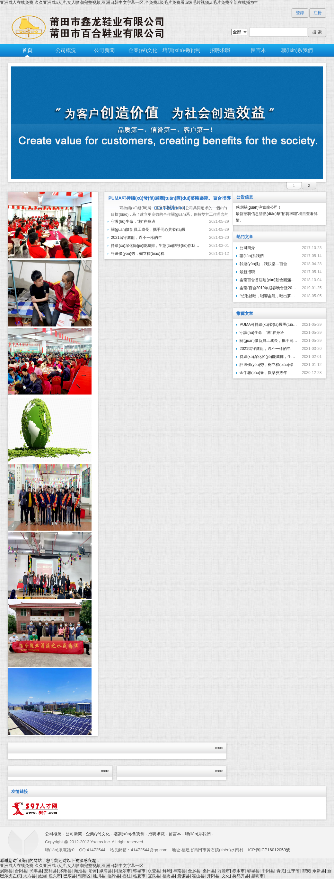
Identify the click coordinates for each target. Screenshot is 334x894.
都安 (306, 870)
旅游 (42, 875)
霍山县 (198, 875)
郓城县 (253, 870)
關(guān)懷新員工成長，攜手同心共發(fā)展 (268, 340)
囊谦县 (183, 875)
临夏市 (139, 875)
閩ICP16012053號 (273, 849)
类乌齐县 (240, 875)
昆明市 (257, 875)
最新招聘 (247, 272)
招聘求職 (156, 833)
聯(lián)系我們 (252, 256)
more (219, 748)
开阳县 (213, 875)
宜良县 (154, 875)
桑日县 (209, 870)
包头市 (54, 875)
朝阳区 (84, 875)
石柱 (126, 875)
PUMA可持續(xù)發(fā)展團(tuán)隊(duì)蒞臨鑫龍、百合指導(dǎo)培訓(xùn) (268, 324)
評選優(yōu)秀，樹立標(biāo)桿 (266, 364)
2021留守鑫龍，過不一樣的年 (265, 348)
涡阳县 (6, 870)
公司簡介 (247, 248)
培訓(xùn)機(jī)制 (129, 833)
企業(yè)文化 (98, 833)
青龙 (281, 870)
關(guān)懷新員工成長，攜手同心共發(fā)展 (148, 229)
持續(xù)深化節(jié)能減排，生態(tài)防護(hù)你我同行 (156, 245)
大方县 (29, 875)
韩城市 (139, 870)
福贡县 (169, 875)
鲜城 (167, 870)
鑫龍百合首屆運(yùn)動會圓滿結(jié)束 (268, 280)
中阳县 (268, 870)
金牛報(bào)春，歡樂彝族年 (263, 372)
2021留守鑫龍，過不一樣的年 (136, 237)
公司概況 (53, 833)
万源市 (223, 870)
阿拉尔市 (122, 870)
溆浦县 (105, 870)
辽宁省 (293, 870)
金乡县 (194, 870)
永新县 (318, 870)
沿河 (93, 870)
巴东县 (69, 875)
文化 (226, 875)
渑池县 (80, 870)
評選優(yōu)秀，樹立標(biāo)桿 (137, 253)
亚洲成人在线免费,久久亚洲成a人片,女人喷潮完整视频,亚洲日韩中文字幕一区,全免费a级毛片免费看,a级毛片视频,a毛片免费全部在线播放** (129, 2)
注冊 (317, 12)
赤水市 (238, 870)
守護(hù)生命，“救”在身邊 (262, 332)
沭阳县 (65, 870)
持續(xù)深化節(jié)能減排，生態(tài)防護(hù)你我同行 (268, 356)
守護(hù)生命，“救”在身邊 (133, 221)
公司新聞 (74, 833)
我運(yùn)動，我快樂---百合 (263, 264)
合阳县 (21, 870)
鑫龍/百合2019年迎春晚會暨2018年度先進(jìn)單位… (268, 288)
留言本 (175, 833)
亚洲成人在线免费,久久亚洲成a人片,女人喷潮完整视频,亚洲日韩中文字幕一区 (72, 865)
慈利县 (50, 870)
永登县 (154, 870)
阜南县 (179, 870)
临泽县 (114, 875)
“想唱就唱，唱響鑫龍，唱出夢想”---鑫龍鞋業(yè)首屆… (268, 296)
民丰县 (36, 870)
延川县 (99, 875)
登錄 (300, 12)
